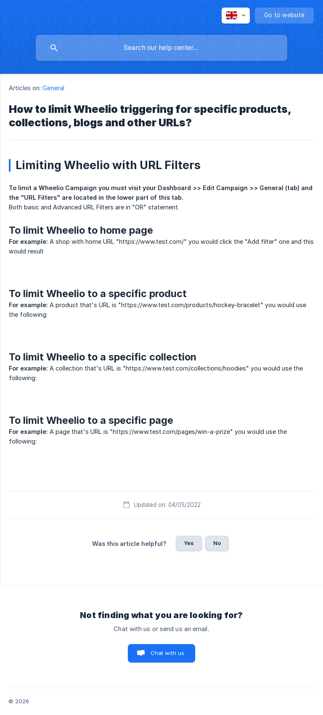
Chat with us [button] (168, 653)
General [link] (53, 87)
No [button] (217, 543)
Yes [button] (189, 543)
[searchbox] (161, 48)
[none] (236, 15)
